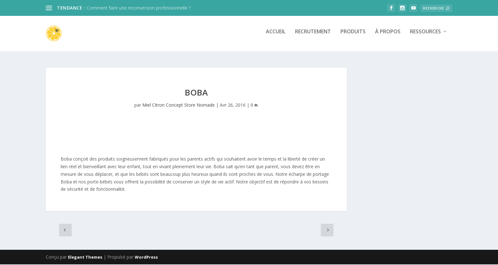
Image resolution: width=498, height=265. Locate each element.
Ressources (425, 36)
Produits (353, 36)
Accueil (276, 36)
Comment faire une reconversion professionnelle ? (139, 8)
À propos (387, 36)
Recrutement (313, 36)
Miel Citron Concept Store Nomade (178, 105)
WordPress (146, 258)
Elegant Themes (85, 258)
